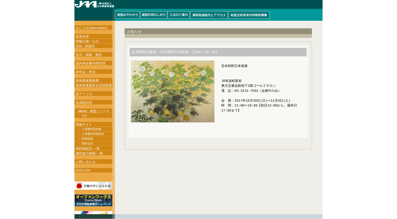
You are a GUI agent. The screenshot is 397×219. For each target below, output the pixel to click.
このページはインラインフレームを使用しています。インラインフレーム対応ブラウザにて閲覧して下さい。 (198, 10)
